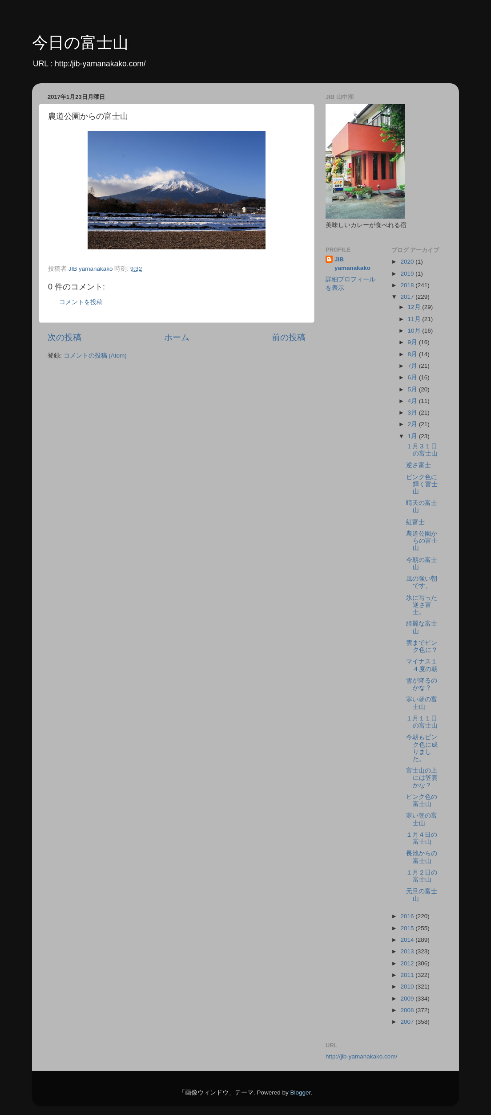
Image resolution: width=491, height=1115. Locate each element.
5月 (413, 389)
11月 (415, 319)
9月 (413, 342)
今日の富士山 (80, 42)
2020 (407, 261)
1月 (413, 436)
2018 (407, 285)
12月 (415, 307)
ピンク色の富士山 (421, 800)
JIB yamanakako (352, 263)
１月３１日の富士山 (422, 450)
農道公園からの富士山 (422, 540)
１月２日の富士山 (421, 876)
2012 (407, 963)
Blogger (300, 1092)
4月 (413, 401)
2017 (407, 296)
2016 (407, 916)
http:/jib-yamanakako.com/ (100, 63)
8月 (413, 354)
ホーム (176, 337)
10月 (415, 330)
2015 (407, 928)
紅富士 (415, 522)
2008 (407, 1010)
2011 (407, 975)
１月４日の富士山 (421, 838)
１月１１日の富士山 (422, 722)
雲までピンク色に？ (422, 646)
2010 (407, 986)
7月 (413, 365)
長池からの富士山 (421, 857)
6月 (413, 377)
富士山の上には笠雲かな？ (422, 777)
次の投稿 (64, 337)
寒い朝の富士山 (421, 703)
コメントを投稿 (81, 302)
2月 (413, 424)
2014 (407, 939)
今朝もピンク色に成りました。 (422, 748)
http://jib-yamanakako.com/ (361, 1056)
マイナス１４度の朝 (422, 665)
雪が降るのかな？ (421, 684)
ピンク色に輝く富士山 (422, 484)
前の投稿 (289, 337)
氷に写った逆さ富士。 (421, 604)
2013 (407, 951)
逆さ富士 (418, 465)
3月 (413, 412)
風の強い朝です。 (421, 582)
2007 (407, 1021)
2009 (407, 998)
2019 (407, 273)
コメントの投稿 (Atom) (95, 355)
